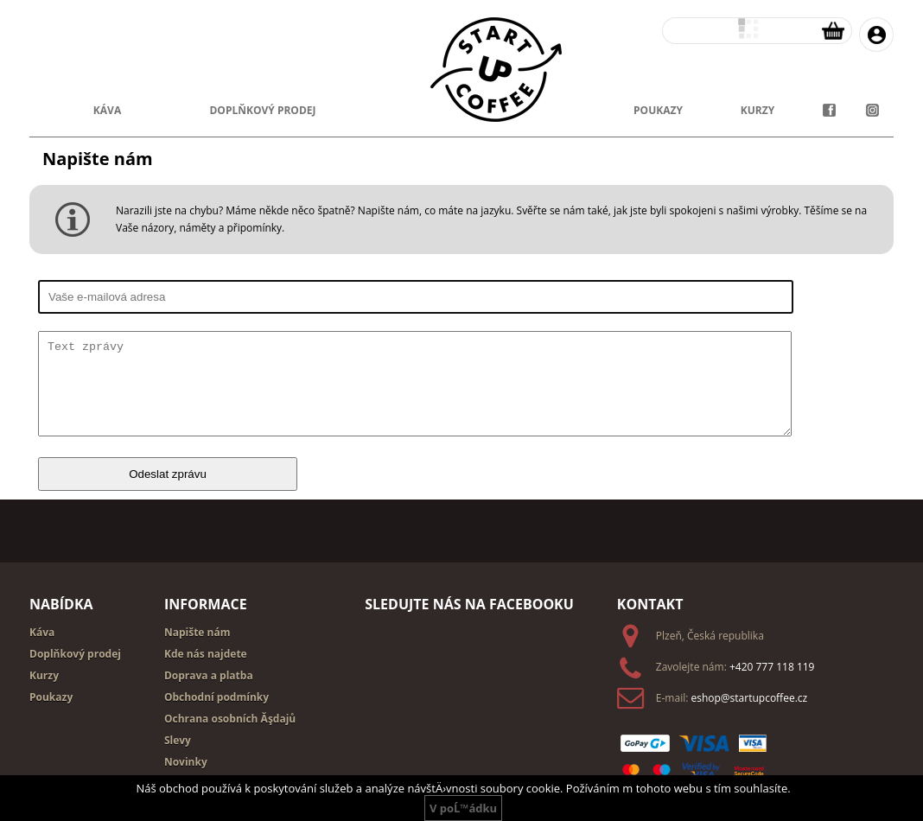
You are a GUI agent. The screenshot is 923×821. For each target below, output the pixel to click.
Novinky (185, 761)
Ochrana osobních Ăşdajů (230, 718)
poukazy (658, 110)
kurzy (757, 110)
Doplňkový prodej (75, 653)
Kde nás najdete (205, 653)
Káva (107, 110)
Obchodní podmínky (216, 697)
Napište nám (197, 632)
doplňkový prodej (262, 110)
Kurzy (44, 675)
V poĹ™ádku (463, 808)
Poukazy (51, 697)
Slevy (177, 740)
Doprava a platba (208, 675)
